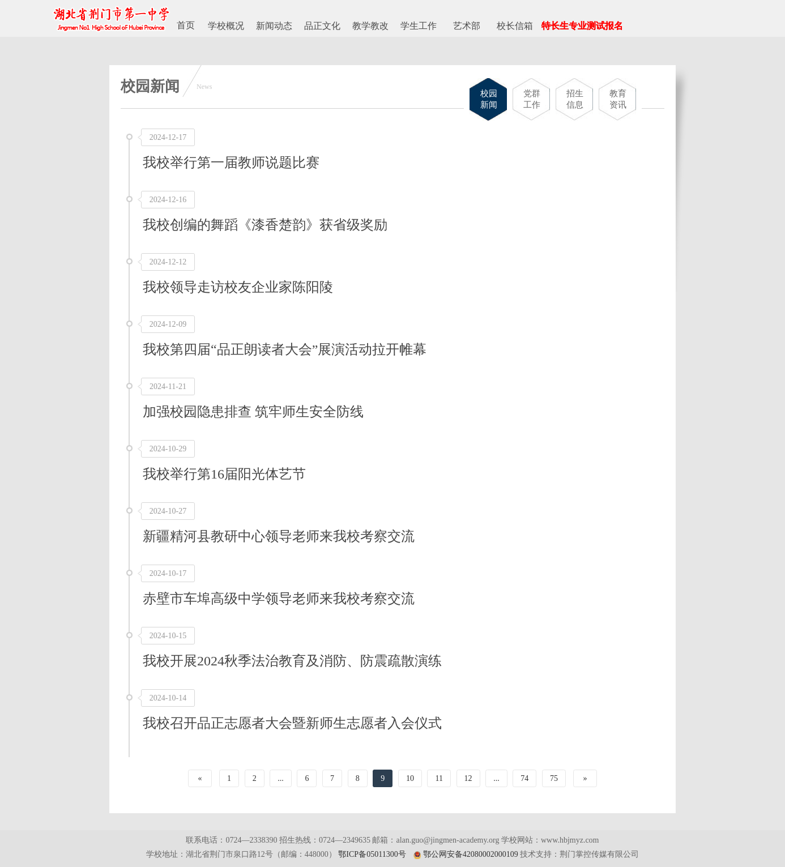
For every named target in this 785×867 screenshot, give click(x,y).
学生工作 (418, 26)
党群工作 (531, 99)
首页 (186, 25)
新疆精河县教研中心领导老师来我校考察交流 (279, 536)
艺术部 (466, 26)
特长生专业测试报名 (582, 26)
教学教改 (370, 26)
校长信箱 (515, 26)
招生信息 (574, 99)
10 (410, 778)
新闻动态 (274, 26)
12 (468, 778)
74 (524, 778)
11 (439, 778)
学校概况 (226, 26)
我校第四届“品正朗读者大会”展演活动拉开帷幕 (284, 349)
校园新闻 (488, 99)
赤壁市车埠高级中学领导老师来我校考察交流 (279, 598)
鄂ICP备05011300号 (372, 854)
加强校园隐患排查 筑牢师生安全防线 (253, 411)
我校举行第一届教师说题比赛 (231, 162)
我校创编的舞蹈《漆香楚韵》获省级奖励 (265, 224)
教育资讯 (617, 99)
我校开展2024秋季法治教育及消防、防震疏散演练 (292, 661)
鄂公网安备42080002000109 (470, 854)
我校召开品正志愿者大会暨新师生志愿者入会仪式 (292, 723)
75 (554, 778)
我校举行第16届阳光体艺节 (224, 474)
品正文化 (322, 26)
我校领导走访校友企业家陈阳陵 (238, 287)
